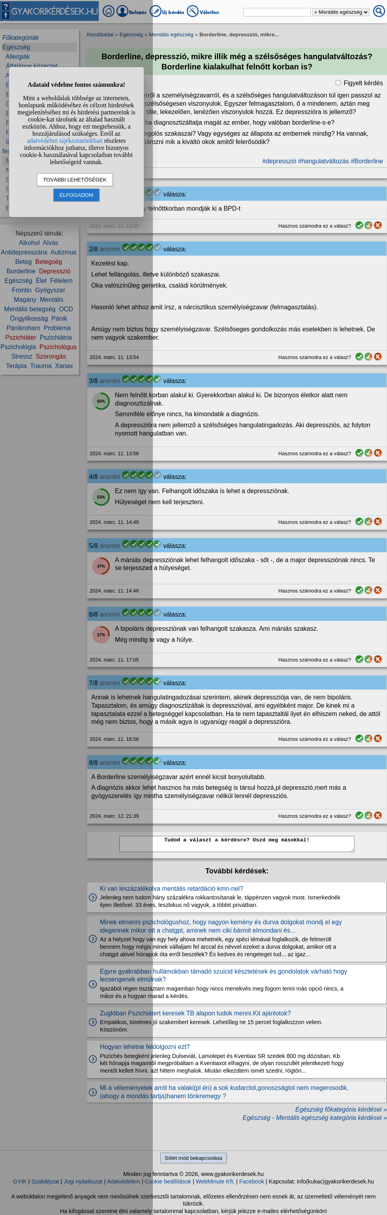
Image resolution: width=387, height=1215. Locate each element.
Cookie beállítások (168, 1181)
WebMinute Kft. (215, 1181)
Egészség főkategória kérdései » (341, 1109)
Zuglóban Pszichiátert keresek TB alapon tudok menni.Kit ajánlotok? (195, 1013)
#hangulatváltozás (323, 161)
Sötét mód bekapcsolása (193, 1158)
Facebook (251, 1181)
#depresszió (279, 161)
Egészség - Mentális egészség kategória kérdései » (314, 1117)
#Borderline (367, 161)
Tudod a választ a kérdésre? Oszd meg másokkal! (237, 844)
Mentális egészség (171, 34)
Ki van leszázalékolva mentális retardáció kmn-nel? (171, 888)
